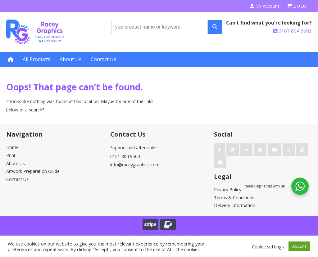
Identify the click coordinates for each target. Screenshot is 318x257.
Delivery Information (234, 205)
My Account (264, 6)
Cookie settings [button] (268, 246)
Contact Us (103, 59)
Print (11, 155)
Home (12, 147)
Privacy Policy (227, 189)
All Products (36, 59)
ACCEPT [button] (299, 246)
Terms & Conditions (234, 198)
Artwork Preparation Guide (33, 171)
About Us (70, 59)
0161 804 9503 (292, 31)
